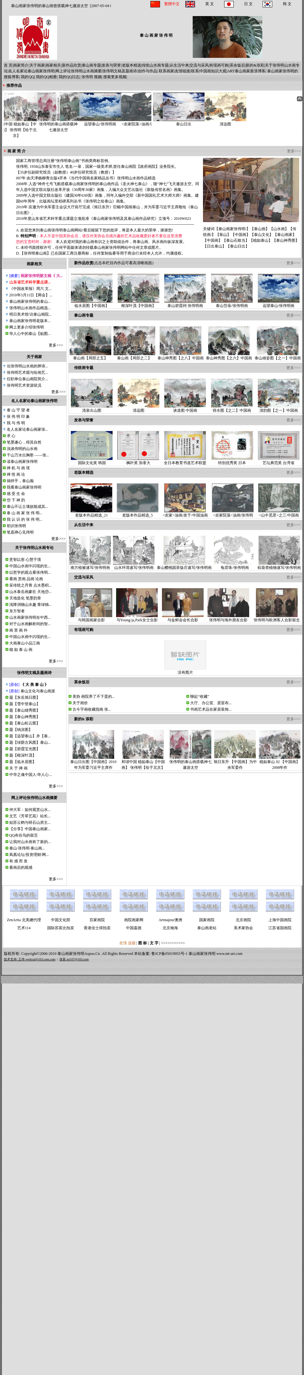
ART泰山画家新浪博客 (246, 71)
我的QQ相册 (46, 77)
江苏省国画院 (279, 928)
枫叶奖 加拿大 (138, 460)
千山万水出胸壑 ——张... (28, 455)
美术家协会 (243, 928)
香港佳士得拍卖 (97, 928)
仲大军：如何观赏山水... (30, 809)
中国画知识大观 (212, 71)
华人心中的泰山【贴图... (30, 333)
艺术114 (24, 928)
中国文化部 (60, 920)
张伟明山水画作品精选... (30, 308)
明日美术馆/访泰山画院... (30, 314)
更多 (52, 345)
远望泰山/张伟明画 (108, 122)
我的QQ (27, 77)
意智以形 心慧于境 (25, 559)
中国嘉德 (133, 928)
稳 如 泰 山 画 (20, 649)
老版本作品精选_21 (91, 513)
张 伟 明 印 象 (18, 416)
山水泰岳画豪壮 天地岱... (30, 591)
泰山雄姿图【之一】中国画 (278, 356)
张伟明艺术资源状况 (24, 385)
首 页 (8, 65)
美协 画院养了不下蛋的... (93, 696)
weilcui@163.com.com (40, 959)
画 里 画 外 (18, 630)
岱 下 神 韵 (16, 500)
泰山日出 (176, 122)
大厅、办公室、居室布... (211, 703)
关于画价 (80, 703)
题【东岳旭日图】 (24, 697)
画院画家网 (133, 920)
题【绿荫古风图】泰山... (30, 742)
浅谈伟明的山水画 (22, 448)
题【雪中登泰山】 (24, 704)
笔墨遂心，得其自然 (24, 442)
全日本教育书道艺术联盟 (185, 460)
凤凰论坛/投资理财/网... (29, 854)
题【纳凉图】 (20, 729)
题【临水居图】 (22, 761)
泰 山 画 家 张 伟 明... (24, 513)
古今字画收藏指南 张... (91, 709)
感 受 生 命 (16, 493)
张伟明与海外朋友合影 (228, 618)
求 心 (11, 436)
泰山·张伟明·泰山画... (27, 848)
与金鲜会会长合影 (183, 618)
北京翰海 (170, 928)
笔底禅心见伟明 (20, 532)
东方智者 (17, 611)
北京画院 (243, 920)
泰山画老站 (206, 928)
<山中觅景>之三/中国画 (279, 513)
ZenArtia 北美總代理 (24, 920)
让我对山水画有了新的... (30, 842)
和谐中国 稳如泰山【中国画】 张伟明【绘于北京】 (24, 128)
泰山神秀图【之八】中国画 (180, 356)
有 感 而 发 (18, 861)
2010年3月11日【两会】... (31, 295)
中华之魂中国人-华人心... (30, 774)
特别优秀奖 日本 (232, 460)
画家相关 (53, 65)
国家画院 (207, 920)
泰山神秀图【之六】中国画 (229, 356)
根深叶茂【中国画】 (138, 303)
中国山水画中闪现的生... (30, 566)
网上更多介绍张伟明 (26, 327)
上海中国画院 (279, 920)
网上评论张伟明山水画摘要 (78, 71)
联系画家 (166, 71)
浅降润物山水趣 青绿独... (30, 604)
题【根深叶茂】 (22, 755)
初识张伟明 (16, 526)
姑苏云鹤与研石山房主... (30, 822)
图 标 (143, 943)
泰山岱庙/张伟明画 (232, 303)
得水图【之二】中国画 (232, 408)
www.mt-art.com (229, 953)
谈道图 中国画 (185, 408)
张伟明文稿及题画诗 (119, 71)
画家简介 (21, 65)
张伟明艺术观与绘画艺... (27, 372)
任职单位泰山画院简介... (27, 379)
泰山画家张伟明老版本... (30, 321)
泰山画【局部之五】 (90, 356)
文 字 (154, 943)
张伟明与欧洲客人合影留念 (277, 618)
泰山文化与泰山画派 (38, 691)
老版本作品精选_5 (137, 513)
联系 (195, 71)
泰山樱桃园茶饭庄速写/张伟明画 (184, 565)
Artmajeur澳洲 (170, 920)
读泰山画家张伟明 (22, 461)
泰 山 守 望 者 (18, 410)
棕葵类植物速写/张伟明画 (279, 565)
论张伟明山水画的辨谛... (27, 366)
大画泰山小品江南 (24, 643)
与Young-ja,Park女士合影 (137, 618)
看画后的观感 (20, 867)
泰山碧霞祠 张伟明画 (185, 303)
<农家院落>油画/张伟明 (149, 122)
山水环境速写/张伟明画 (134, 565)
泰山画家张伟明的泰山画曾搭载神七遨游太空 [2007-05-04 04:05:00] (72, 6)
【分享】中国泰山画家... (30, 829)
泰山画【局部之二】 (134, 356)
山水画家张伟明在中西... (30, 617)
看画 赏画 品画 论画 (26, 579)
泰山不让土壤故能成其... (27, 506)
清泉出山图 (92, 408)
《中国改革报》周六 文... (30, 288)
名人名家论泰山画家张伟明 (31, 71)
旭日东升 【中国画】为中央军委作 (235, 762)
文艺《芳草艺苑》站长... (30, 816)
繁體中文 (172, 4)
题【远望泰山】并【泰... (30, 736)
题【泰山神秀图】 (24, 716)
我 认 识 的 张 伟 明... (24, 519)
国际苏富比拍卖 (60, 928)
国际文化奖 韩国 (92, 460)
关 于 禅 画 (18, 768)
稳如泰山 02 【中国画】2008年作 (279, 762)
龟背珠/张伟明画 (235, 565)
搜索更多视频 (114, 77)
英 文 (209, 4)
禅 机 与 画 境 (18, 468)
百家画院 (97, 920)
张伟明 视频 (91, 77)
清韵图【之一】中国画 (279, 408)
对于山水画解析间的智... (30, 624)
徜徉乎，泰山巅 (20, 481)
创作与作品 (147, 71)
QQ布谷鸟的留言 (23, 835)
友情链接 (182, 71)
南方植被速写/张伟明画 (90, 565)
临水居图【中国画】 (92, 303)
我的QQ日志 (69, 77)
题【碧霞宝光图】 (24, 749)
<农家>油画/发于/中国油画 (185, 513)
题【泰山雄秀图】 (24, 710)
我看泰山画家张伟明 (24, 487)
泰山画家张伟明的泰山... (30, 301)
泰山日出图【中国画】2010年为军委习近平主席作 (93, 762)
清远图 (217, 122)
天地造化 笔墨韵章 (25, 598)
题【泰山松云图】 (24, 723)
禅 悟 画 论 (16, 474)
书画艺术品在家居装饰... (211, 709)
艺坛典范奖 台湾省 (279, 460)
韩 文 (287, 4)
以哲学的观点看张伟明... (30, 572)
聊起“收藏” (199, 696)
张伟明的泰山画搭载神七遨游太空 (66, 125)
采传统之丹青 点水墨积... (30, 585)
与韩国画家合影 (91, 618)
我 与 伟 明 (16, 423)
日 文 (248, 4)
